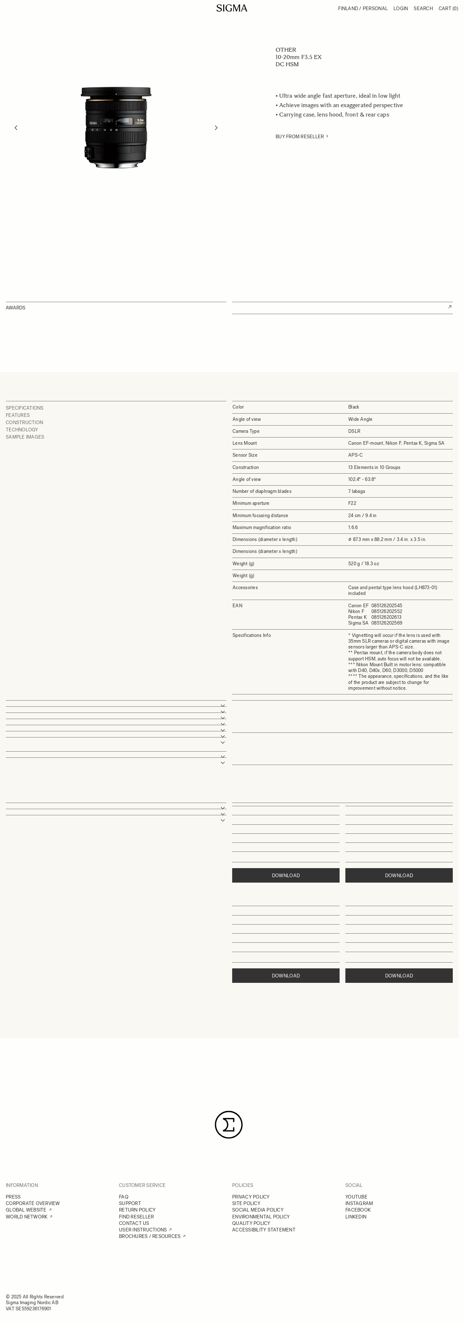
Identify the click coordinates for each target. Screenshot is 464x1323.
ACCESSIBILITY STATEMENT (263, 1230)
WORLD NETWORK (26, 1217)
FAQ (123, 1197)
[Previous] (16, 128)
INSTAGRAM (359, 1203)
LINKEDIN (355, 1217)
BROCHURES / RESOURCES (149, 1236)
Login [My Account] (400, 8)
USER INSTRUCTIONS (143, 1230)
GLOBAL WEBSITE (26, 1210)
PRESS (13, 1197)
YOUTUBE (356, 1197)
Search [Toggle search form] (423, 8)
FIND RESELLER (136, 1217)
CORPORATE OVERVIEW (33, 1203)
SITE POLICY (246, 1203)
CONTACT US (134, 1223)
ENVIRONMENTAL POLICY (261, 1217)
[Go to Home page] (232, 8)
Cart (448, 8)
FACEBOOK (358, 1210)
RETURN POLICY (137, 1210)
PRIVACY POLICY (251, 1197)
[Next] (216, 128)
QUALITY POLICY (251, 1223)
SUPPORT (130, 1203)
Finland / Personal (363, 8)
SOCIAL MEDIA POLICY (258, 1210)
